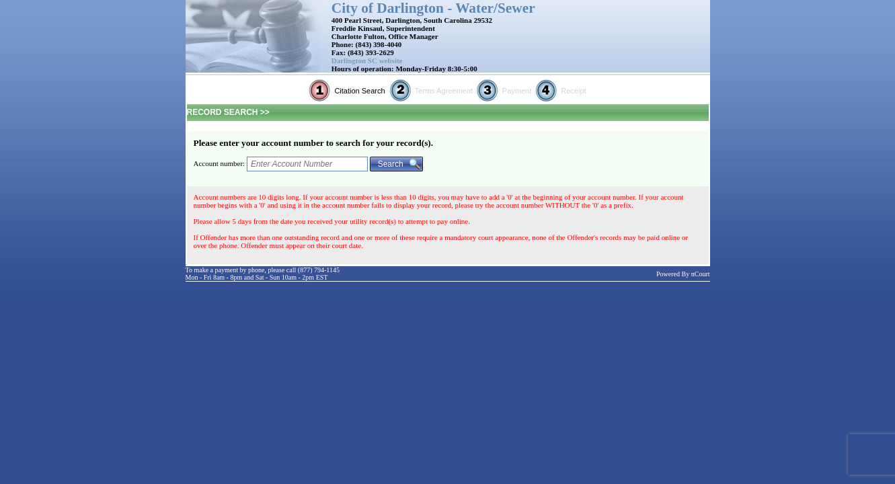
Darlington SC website (367, 60)
